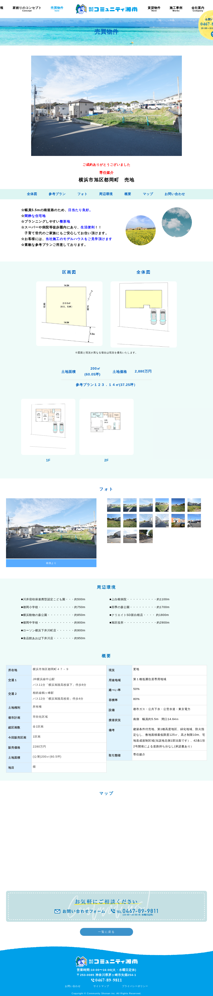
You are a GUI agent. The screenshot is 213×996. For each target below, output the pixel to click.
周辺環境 (106, 194)
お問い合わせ (175, 194)
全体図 (32, 194)
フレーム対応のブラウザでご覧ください (106, 843)
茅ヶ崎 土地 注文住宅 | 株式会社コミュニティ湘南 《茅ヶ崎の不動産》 (106, 9)
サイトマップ (101, 986)
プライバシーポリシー (135, 986)
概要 (127, 194)
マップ (148, 194)
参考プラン (57, 194)
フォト (82, 194)
